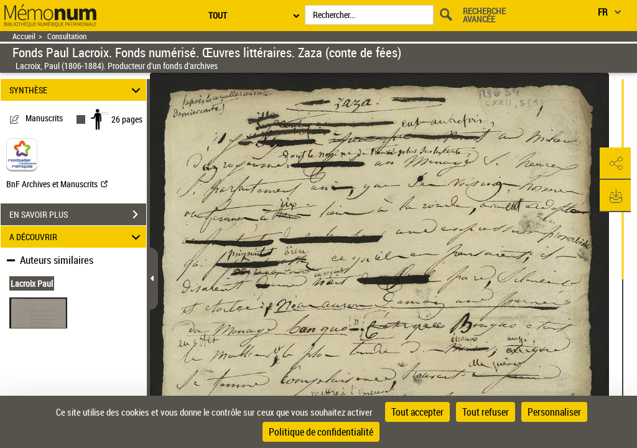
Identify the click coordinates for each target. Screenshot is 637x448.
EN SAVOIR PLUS (77, 214)
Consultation (66, 36)
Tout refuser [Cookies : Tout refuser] (485, 412)
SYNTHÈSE (76, 90)
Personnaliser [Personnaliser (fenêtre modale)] (554, 412)
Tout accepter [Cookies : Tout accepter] (417, 412)
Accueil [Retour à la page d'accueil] (23, 36)
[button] (615, 163)
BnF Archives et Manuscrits (57, 184)
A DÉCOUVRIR (76, 237)
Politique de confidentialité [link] (321, 432)
